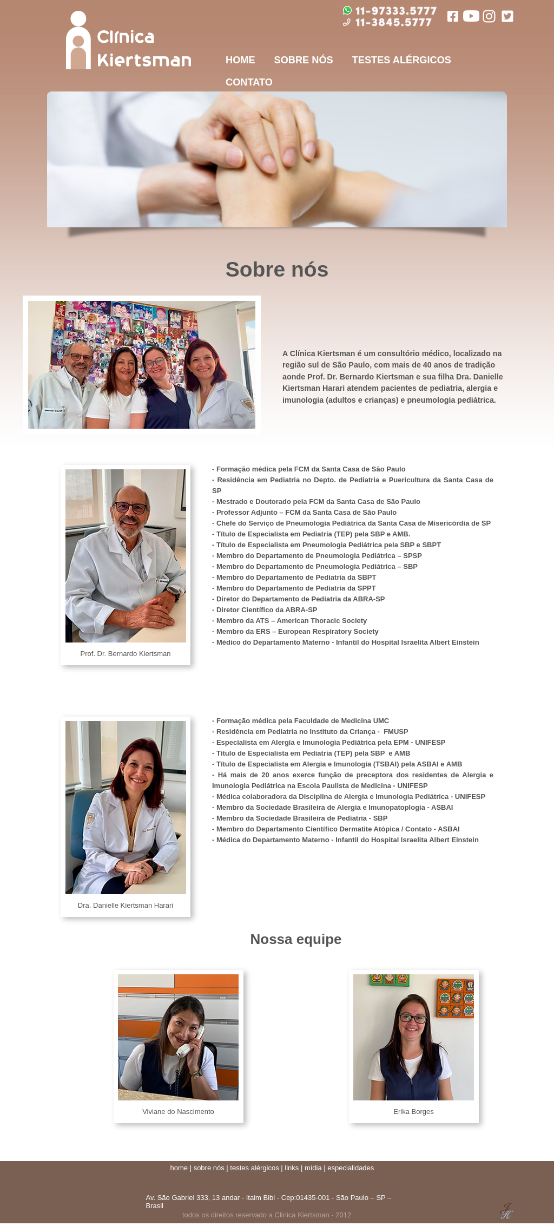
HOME (240, 60)
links (292, 1168)
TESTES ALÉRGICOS (401, 60)
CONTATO (249, 82)
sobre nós (209, 1168)
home (179, 1168)
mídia (313, 1168)
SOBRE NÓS (303, 60)
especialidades (350, 1168)
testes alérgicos (254, 1168)
